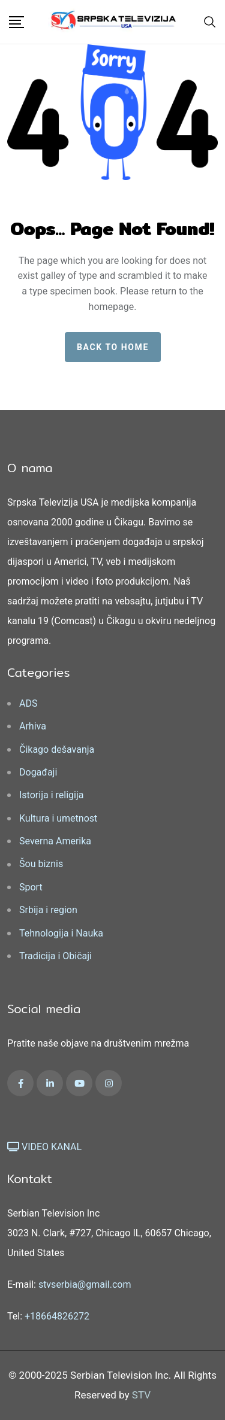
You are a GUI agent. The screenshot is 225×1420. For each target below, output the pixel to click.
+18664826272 (57, 1316)
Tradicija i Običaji (55, 956)
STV (141, 1395)
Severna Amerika (55, 841)
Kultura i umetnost (58, 818)
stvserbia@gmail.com (84, 1284)
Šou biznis (41, 863)
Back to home (113, 347)
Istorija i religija (51, 795)
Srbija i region (48, 910)
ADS (28, 703)
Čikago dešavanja (56, 749)
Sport (31, 887)
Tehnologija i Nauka (61, 933)
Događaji (38, 772)
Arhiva (32, 726)
